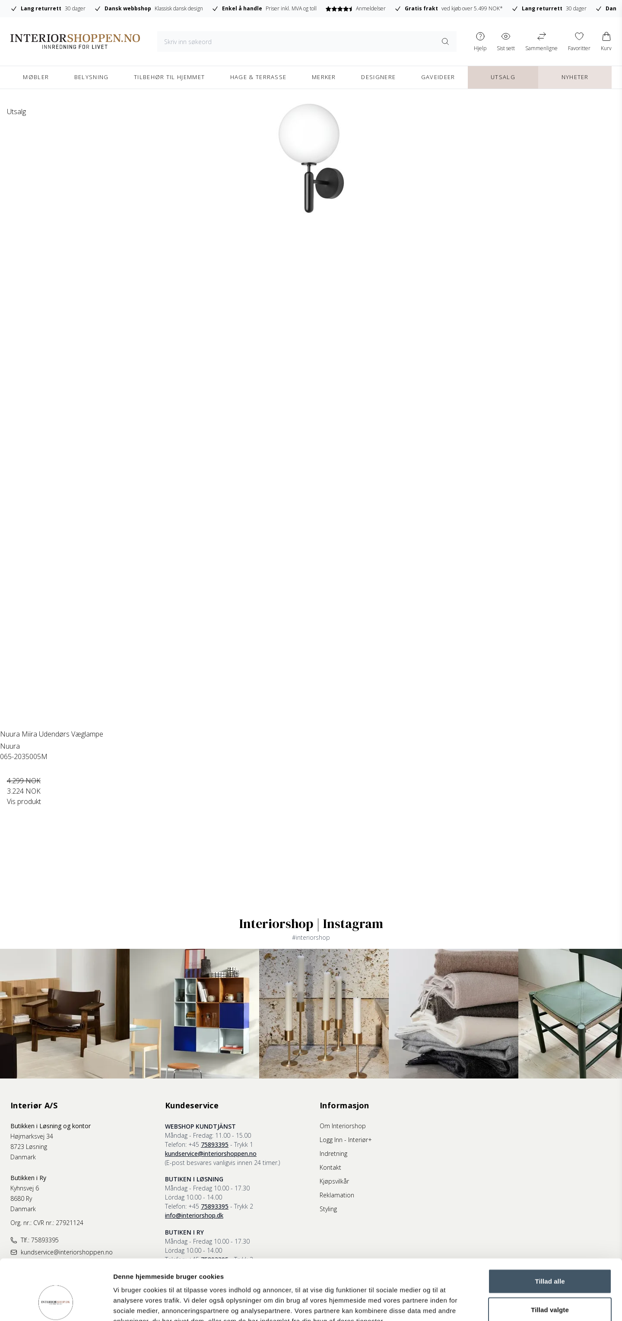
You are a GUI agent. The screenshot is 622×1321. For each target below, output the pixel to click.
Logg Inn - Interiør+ (346, 1140)
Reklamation (337, 1195)
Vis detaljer (449, 1304)
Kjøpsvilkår (334, 1181)
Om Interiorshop (343, 1126)
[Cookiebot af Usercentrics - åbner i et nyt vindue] (56, 1304)
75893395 (214, 1144)
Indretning (333, 1153)
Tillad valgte (550, 1257)
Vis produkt (24, 801)
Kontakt (330, 1167)
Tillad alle (550, 1229)
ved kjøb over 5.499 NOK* (448, 9)
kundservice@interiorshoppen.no (211, 1153)
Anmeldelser (355, 8)
